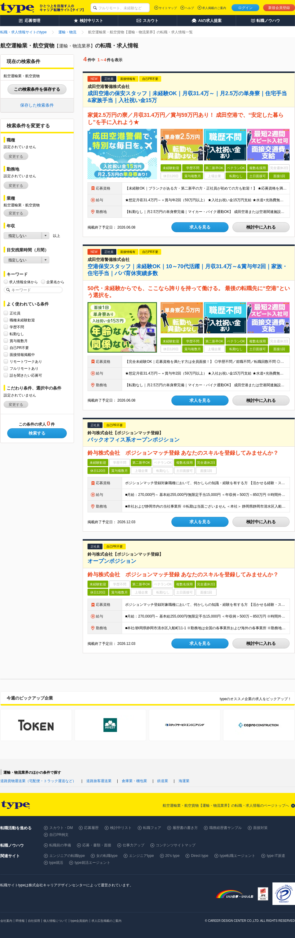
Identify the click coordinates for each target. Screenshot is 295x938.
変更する (16, 156)
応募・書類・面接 (96, 845)
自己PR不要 (19, 347)
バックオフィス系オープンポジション (134, 440)
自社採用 (34, 920)
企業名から (55, 282)
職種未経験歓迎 (22, 320)
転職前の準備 (60, 845)
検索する (37, 433)
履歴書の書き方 (185, 828)
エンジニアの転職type (67, 856)
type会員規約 (79, 920)
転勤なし (17, 334)
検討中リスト (121, 828)
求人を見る (199, 227)
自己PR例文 (59, 835)
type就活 (56, 863)
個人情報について (55, 920)
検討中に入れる (261, 227)
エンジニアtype (141, 856)
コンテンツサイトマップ (175, 845)
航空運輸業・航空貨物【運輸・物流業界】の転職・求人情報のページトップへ (226, 805)
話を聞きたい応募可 (26, 375)
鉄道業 (162, 781)
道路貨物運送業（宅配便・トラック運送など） (38, 781)
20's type (172, 856)
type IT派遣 (276, 856)
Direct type (199, 856)
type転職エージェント (238, 856)
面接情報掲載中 (22, 354)
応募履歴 (91, 828)
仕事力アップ (133, 845)
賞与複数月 (19, 340)
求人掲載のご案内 (214, 8)
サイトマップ (168, 8)
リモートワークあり (26, 361)
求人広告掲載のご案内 (106, 920)
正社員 (15, 313)
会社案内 (6, 920)
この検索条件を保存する (37, 89)
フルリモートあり (24, 368)
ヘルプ (189, 8)
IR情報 (20, 920)
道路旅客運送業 (99, 781)
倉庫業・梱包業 (134, 781)
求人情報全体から (23, 282)
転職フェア (152, 828)
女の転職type (107, 856)
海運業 (184, 781)
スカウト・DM (61, 828)
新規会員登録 (279, 8)
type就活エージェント (92, 863)
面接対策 (260, 828)
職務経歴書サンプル (225, 828)
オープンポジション (112, 561)
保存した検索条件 (37, 105)
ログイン (245, 8)
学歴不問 (17, 327)
